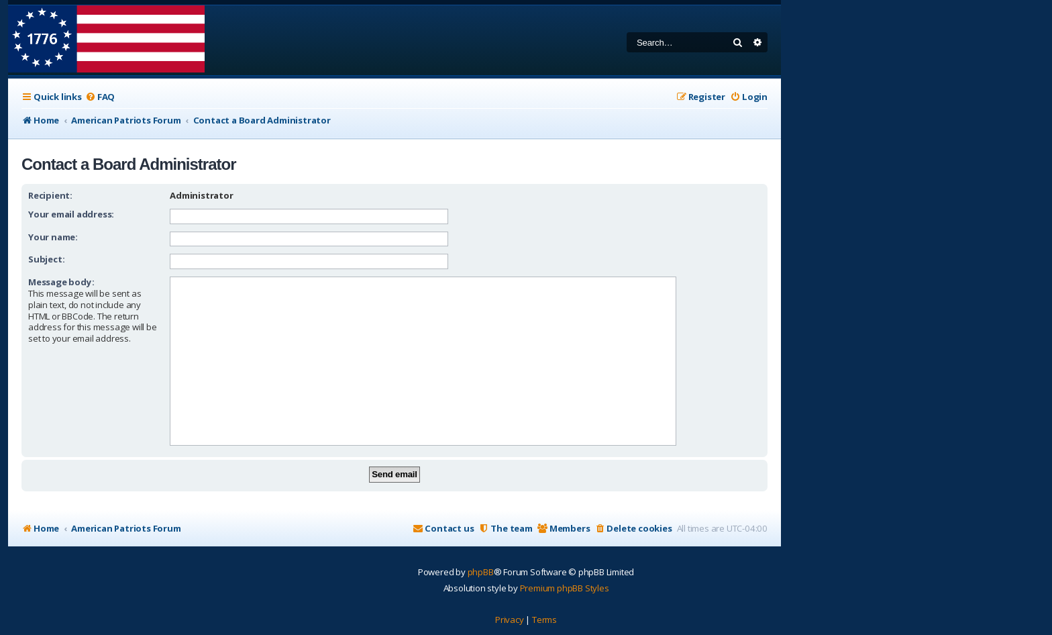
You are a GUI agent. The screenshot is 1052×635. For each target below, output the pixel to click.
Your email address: (71, 214)
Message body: (61, 282)
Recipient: (50, 195)
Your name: (53, 237)
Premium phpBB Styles (564, 588)
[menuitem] (100, 97)
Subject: (46, 259)
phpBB (481, 572)
